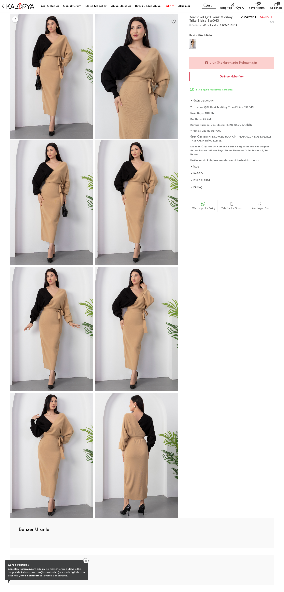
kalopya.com (28, 568)
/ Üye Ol (239, 7)
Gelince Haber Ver (232, 76)
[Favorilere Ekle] (174, 21)
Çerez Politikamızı (31, 575)
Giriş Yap (226, 7)
